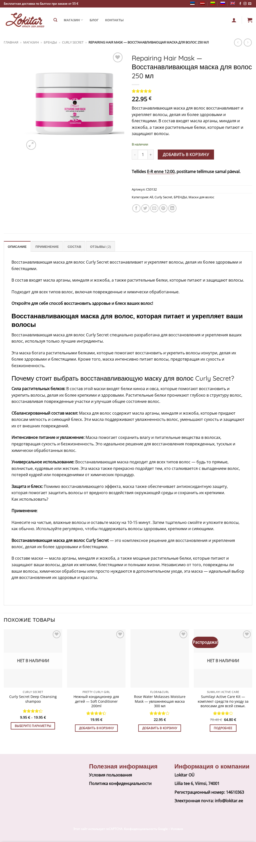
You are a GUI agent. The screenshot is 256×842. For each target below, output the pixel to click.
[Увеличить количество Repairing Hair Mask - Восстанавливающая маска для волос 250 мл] (151, 155)
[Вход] (234, 20)
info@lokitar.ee (229, 800)
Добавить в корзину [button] (96, 728)
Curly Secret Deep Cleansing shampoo (33, 699)
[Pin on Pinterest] (163, 208)
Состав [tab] (74, 247)
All (151, 197)
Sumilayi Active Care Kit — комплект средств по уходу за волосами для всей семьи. (223, 701)
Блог (94, 20)
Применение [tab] (47, 247)
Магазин (73, 20)
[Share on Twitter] (145, 208)
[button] (249, 20)
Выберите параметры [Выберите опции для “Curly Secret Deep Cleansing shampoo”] (33, 726)
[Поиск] (55, 20)
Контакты (114, 20)
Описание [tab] (17, 247)
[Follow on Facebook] (240, 4)
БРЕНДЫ (50, 42)
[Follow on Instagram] (245, 4)
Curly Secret (73, 42)
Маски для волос (201, 197)
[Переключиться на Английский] (232, 3)
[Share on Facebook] (136, 208)
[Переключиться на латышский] (202, 3)
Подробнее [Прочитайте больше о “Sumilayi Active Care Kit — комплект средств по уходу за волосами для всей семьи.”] (223, 728)
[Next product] (238, 42)
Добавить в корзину (186, 154)
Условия (177, 829)
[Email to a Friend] (154, 208)
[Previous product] (248, 42)
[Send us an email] (249, 4)
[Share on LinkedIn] (172, 208)
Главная (11, 42)
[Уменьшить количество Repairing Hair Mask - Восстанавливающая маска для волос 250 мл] (135, 155)
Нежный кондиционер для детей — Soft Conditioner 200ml (96, 701)
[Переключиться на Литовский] (212, 3)
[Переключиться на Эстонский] (192, 3)
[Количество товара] (143, 155)
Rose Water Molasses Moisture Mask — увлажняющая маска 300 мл (160, 701)
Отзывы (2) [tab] (100, 247)
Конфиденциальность (140, 829)
